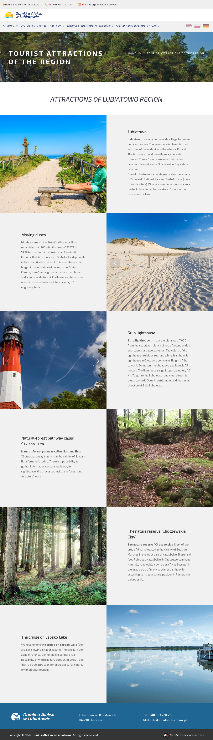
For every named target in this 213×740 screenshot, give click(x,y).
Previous (8, 165)
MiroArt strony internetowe (183, 735)
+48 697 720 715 (62, 4)
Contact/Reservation (130, 26)
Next (98, 165)
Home (132, 53)
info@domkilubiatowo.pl (103, 4)
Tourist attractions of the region (90, 26)
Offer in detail (37, 26)
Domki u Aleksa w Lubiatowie (22, 4)
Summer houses (14, 26)
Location (153, 26)
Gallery (55, 26)
